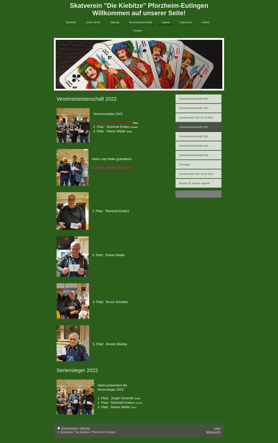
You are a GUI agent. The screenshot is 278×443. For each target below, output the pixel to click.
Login (217, 428)
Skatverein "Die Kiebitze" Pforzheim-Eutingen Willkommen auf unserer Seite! (139, 9)
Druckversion (67, 428)
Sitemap (85, 428)
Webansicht (213, 432)
